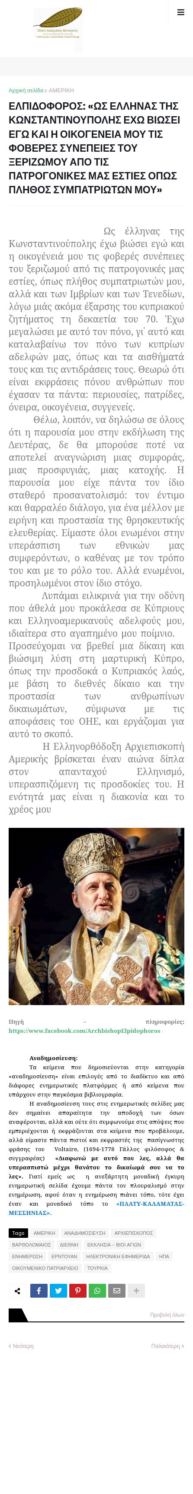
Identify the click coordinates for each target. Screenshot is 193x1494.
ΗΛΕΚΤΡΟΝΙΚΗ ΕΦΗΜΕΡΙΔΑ (118, 1256)
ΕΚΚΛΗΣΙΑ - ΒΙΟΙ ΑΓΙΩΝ (114, 1244)
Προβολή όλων (167, 1314)
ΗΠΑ (164, 1256)
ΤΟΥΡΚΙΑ (97, 1268)
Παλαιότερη (165, 1346)
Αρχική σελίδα (26, 90)
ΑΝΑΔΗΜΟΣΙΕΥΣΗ (85, 1233)
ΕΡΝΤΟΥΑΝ (64, 1256)
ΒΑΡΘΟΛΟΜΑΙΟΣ (31, 1244)
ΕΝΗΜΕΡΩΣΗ (27, 1256)
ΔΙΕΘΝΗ (69, 1244)
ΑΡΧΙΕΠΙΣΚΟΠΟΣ (133, 1233)
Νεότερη (23, 1346)
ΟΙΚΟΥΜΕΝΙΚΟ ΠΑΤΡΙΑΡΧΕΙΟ (45, 1268)
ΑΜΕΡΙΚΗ (61, 90)
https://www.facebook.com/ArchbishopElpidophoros (84, 1031)
